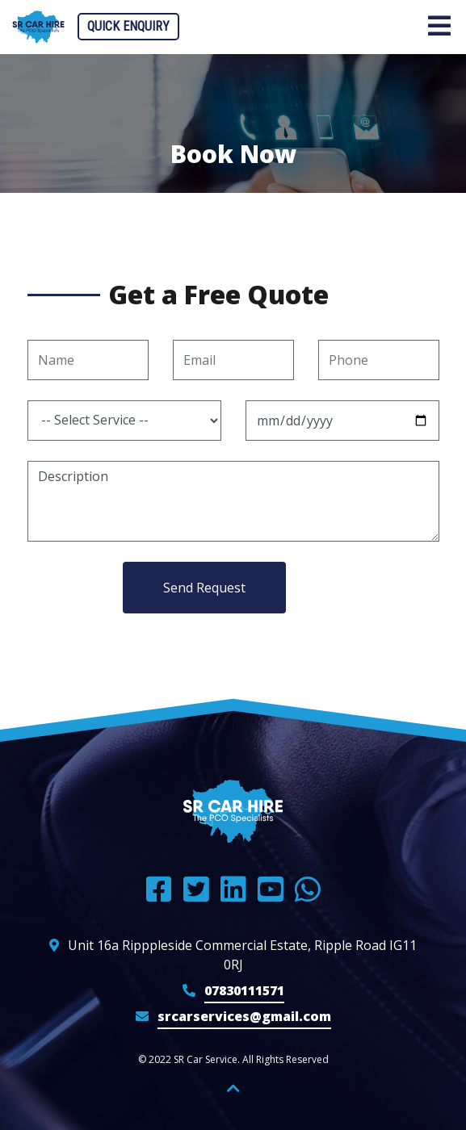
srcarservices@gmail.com (244, 1016)
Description (233, 501)
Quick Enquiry (128, 26)
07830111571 (244, 990)
